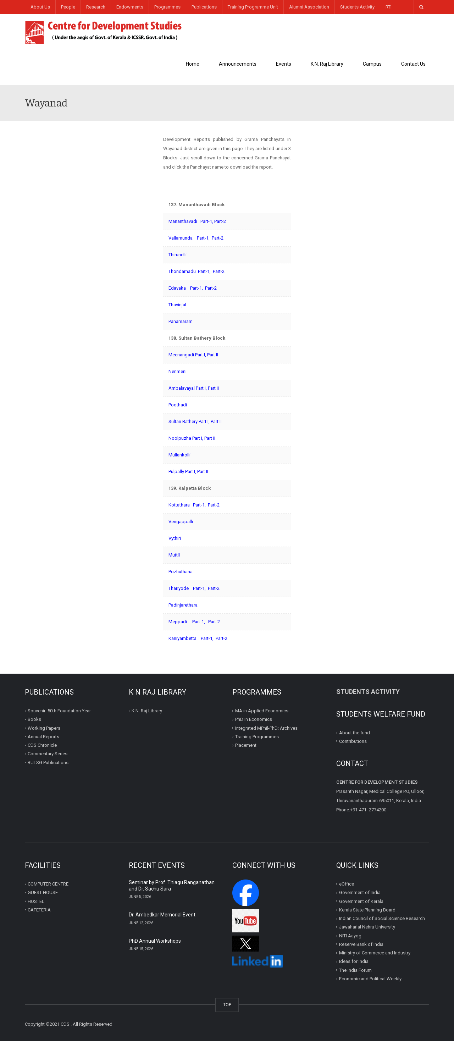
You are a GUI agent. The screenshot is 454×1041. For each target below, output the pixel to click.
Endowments (129, 7)
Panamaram (180, 321)
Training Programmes (257, 736)
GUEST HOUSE (43, 892)
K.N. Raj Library (327, 64)
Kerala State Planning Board (367, 910)
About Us (40, 7)
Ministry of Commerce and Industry (374, 952)
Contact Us (413, 64)
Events (283, 64)
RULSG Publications (48, 762)
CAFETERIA (39, 910)
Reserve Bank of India (361, 944)
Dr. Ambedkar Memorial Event (162, 914)
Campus (372, 64)
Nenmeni (177, 371)
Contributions (353, 741)
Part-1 (206, 221)
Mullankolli (179, 455)
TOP (227, 1004)
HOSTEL (36, 901)
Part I (200, 354)
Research (95, 7)
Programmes (167, 7)
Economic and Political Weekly (370, 978)
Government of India (360, 892)
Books (34, 719)
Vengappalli (180, 521)
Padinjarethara (183, 605)
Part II (212, 354)
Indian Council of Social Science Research (382, 918)
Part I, (201, 388)
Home (192, 64)
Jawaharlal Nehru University (367, 927)
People (68, 7)
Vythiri (174, 538)
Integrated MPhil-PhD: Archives (266, 727)
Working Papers (44, 727)
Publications (204, 7)
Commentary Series (47, 753)
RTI (389, 7)
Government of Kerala (361, 901)
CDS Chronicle (42, 745)
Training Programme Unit (253, 7)
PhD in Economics (253, 719)
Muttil (174, 555)
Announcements (237, 64)
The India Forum (355, 969)
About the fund (354, 732)
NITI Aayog (350, 935)
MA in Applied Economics (261, 710)
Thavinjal (177, 304)
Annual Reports (43, 736)
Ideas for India (354, 961)
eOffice (346, 884)
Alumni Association (309, 7)
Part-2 (220, 221)
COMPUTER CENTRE (48, 884)
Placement (245, 745)
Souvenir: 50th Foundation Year (59, 710)
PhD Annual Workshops (155, 941)
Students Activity (357, 7)
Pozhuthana (180, 571)
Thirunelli (177, 254)
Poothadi (177, 404)
